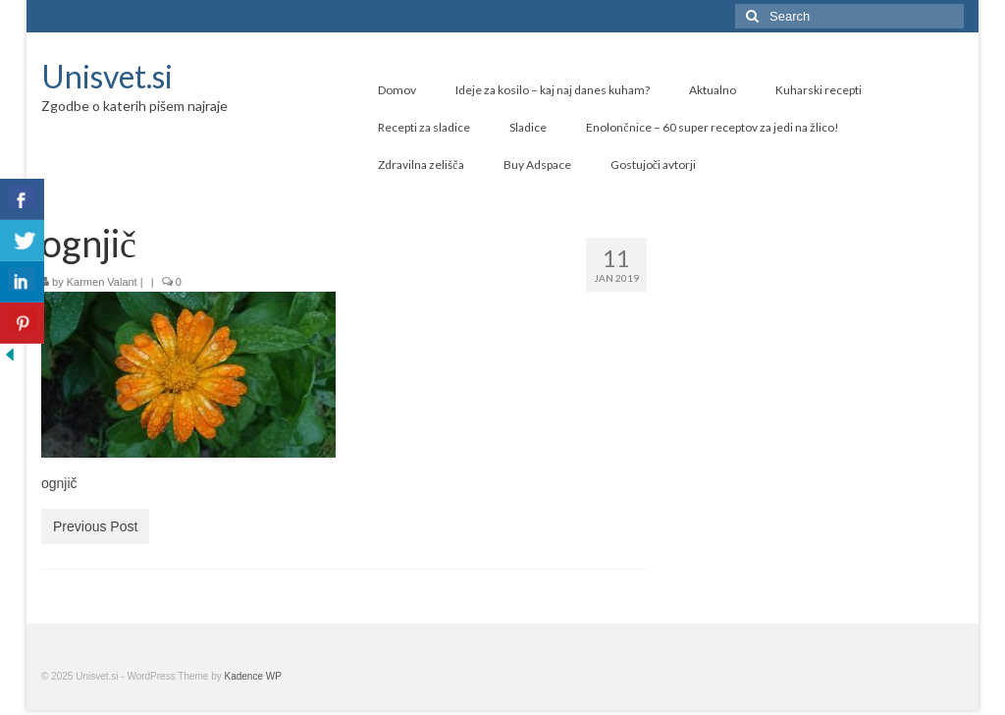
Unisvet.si (107, 76)
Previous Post (95, 526)
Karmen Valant (102, 282)
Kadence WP (253, 676)
